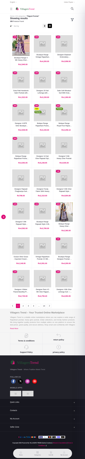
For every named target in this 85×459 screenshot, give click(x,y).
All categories (20, 16)
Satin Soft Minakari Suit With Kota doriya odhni (64, 92)
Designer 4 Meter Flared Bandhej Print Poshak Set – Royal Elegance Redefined (21, 290)
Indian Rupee (68, 2)
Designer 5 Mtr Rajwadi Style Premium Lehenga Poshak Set (21, 223)
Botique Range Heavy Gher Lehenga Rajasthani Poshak (64, 225)
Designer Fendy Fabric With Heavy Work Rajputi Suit (42, 190)
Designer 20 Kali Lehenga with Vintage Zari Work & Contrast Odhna (42, 92)
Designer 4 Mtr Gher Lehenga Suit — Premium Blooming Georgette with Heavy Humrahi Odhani (64, 290)
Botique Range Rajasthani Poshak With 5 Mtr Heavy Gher (21, 157)
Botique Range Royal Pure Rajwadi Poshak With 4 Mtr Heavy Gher (64, 124)
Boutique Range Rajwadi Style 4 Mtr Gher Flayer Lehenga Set (42, 223)
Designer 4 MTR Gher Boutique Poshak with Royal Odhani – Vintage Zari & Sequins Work (21, 124)
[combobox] (27, 26)
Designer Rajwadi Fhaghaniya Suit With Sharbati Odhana (20, 190)
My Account (14, 419)
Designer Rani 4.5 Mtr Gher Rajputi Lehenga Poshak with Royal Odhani (42, 290)
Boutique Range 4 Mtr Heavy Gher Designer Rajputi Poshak (20, 59)
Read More (14, 328)
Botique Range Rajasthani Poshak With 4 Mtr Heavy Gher (42, 124)
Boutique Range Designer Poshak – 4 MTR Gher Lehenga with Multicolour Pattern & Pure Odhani (64, 258)
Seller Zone (14, 427)
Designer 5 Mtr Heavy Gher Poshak (64, 157)
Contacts (13, 410)
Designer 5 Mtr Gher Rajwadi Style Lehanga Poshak (64, 190)
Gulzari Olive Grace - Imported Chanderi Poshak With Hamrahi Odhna (21, 258)
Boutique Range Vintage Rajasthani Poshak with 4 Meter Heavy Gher (42, 56)
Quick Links (14, 402)
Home (12, 16)
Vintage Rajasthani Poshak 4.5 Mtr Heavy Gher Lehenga (42, 258)
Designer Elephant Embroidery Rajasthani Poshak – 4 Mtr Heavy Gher (64, 56)
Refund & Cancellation (60, 443)
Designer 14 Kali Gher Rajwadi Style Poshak (42, 157)
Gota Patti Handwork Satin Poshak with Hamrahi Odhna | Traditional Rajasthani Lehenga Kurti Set (21, 92)
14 (44, 306)
